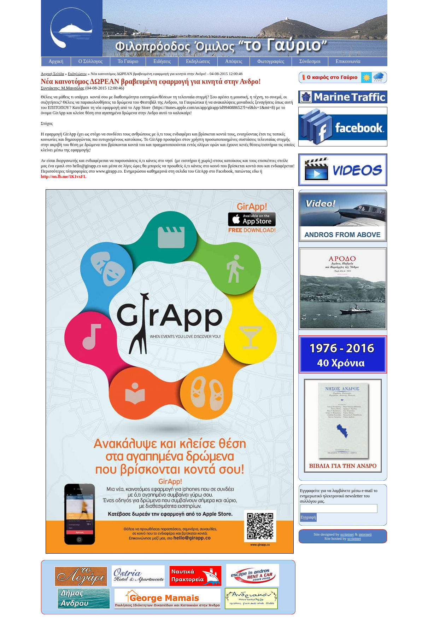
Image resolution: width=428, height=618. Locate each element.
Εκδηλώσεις (198, 61)
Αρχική (56, 61)
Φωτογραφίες (270, 61)
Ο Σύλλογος (90, 61)
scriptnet (347, 534)
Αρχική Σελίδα (52, 73)
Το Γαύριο (128, 61)
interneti (365, 534)
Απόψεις (233, 61)
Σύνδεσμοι (310, 61)
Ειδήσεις (162, 61)
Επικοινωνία (348, 61)
